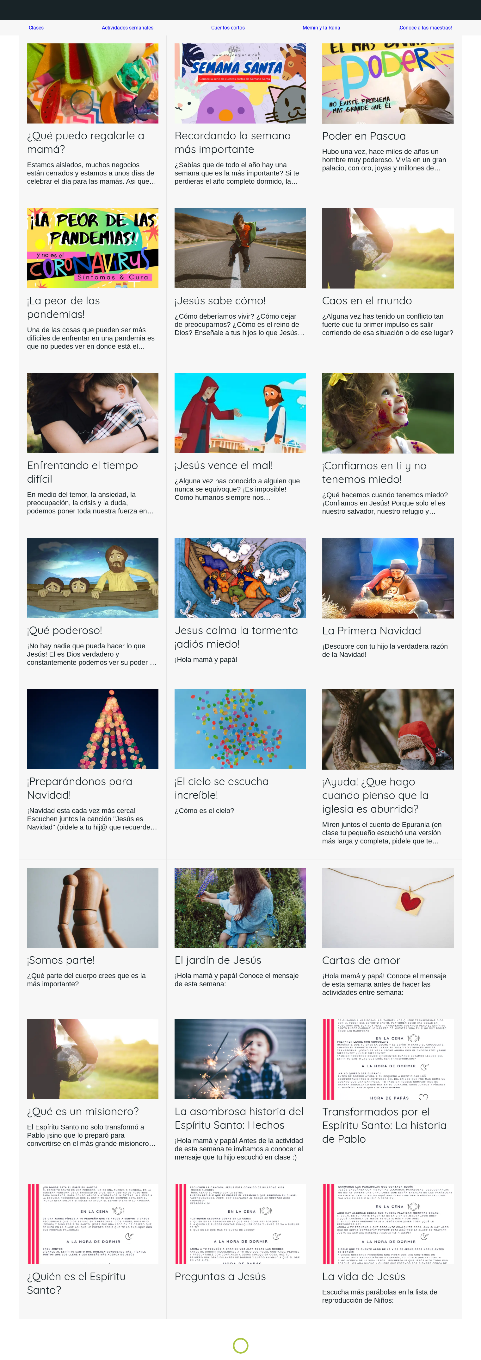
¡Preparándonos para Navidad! (80, 788)
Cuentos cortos (228, 28)
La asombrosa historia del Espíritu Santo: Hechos (239, 1118)
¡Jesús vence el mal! (224, 465)
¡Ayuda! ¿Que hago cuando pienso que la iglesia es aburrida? (375, 795)
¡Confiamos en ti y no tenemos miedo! (374, 472)
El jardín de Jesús (218, 960)
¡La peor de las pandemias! (63, 307)
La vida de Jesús (363, 1276)
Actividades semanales (127, 28)
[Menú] (12, 10)
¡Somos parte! (61, 960)
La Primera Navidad (371, 630)
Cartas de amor (361, 960)
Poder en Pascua (364, 136)
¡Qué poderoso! (64, 630)
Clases (36, 28)
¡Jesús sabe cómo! (220, 300)
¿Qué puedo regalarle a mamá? (86, 142)
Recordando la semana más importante (233, 142)
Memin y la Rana (321, 28)
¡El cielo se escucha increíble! (222, 788)
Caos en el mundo (367, 300)
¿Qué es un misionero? (83, 1111)
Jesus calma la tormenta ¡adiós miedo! (236, 637)
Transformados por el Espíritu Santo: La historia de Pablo (384, 1125)
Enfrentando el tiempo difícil (82, 472)
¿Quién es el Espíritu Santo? (76, 1283)
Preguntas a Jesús (220, 1276)
